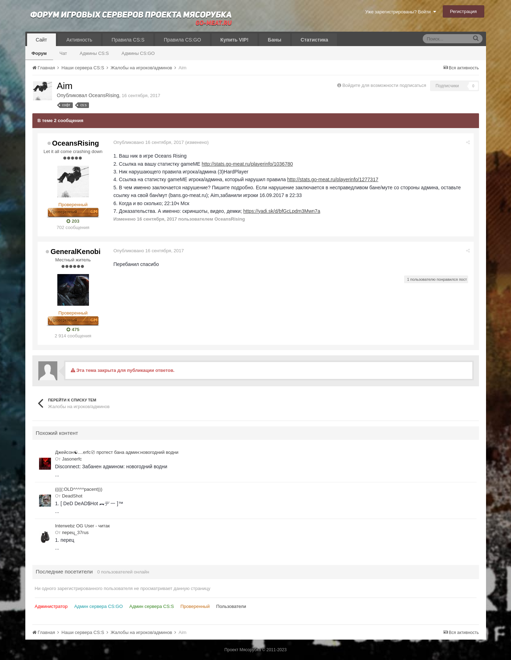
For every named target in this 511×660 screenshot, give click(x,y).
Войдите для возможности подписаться (384, 85)
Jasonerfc (72, 459)
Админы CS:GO (138, 53)
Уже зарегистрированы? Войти (400, 11)
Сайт (41, 40)
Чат (63, 53)
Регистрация (463, 11)
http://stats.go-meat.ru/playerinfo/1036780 (247, 164)
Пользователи (231, 606)
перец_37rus (75, 532)
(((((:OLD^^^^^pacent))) (79, 489)
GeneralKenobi (76, 251)
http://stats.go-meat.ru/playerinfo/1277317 (332, 179)
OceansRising (104, 95)
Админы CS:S (94, 53)
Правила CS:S (127, 40)
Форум (39, 53)
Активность (79, 40)
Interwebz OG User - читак (82, 525)
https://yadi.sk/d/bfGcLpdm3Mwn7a (281, 211)
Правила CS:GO (182, 40)
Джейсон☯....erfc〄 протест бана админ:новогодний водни (117, 452)
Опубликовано (149, 142)
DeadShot (72, 496)
